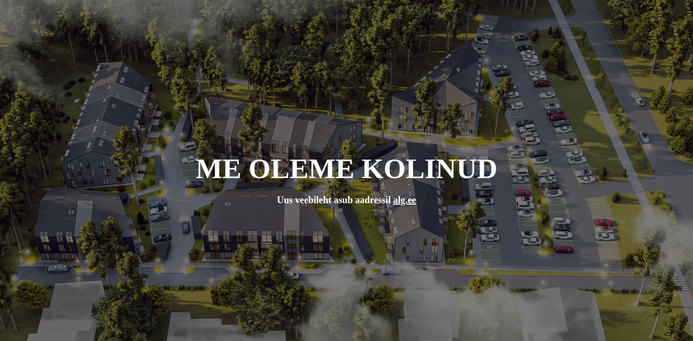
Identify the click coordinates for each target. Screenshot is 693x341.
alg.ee (404, 200)
